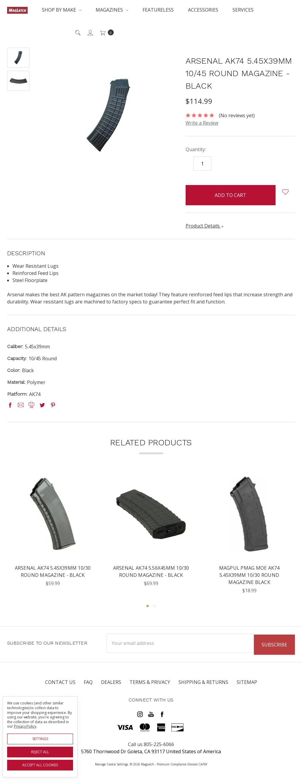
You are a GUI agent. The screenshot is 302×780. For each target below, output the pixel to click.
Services (243, 10)
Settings (40, 738)
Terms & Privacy (149, 684)
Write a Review (202, 123)
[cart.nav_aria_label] (105, 32)
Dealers (111, 684)
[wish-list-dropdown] (285, 191)
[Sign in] (89, 32)
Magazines (112, 10)
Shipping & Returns (203, 684)
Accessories (203, 10)
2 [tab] (154, 606)
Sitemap (247, 684)
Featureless (158, 10)
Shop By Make (61, 10)
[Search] (77, 32)
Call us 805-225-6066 (151, 743)
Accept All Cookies (40, 765)
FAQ (88, 684)
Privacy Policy (25, 726)
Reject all (40, 751)
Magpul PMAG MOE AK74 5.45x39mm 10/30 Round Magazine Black (249, 575)
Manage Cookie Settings (111, 763)
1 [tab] (147, 606)
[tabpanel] (53, 535)
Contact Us (60, 684)
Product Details (205, 226)
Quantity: (196, 149)
